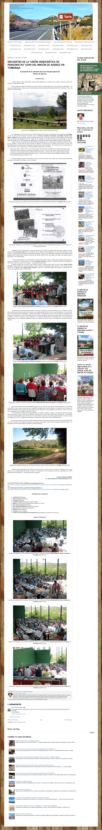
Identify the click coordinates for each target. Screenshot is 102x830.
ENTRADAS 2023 (36, 52)
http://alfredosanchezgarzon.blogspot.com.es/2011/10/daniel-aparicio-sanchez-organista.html (30, 489)
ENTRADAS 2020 (58, 49)
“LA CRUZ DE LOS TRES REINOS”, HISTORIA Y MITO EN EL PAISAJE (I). (32, 797)
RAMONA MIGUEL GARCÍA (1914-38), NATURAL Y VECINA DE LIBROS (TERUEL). (35, 765)
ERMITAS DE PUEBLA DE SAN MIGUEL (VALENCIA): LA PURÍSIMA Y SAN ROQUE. (89, 210)
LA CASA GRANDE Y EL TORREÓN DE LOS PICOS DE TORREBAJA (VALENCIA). (89, 249)
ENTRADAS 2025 (65, 52)
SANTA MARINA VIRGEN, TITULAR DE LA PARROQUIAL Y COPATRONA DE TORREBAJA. (36, 805)
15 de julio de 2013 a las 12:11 (18, 714)
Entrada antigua (68, 719)
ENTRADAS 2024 (51, 52)
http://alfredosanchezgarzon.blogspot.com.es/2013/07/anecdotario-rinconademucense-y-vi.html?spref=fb (33, 484)
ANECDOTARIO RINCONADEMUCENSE (37, 42)
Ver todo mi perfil (81, 123)
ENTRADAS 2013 (43, 45)
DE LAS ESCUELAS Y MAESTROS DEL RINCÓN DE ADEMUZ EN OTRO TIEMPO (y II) (89, 276)
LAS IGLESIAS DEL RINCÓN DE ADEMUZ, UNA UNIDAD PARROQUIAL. (89, 224)
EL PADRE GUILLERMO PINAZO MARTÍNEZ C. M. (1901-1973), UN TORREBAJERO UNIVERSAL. (86, 180)
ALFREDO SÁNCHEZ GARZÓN (86, 121)
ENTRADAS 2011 (15, 45)
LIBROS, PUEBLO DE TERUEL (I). (23, 789)
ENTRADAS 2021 (72, 49)
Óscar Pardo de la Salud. (17, 707)
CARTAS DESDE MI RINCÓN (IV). (89, 236)
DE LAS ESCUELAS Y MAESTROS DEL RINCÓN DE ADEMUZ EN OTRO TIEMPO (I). (35, 773)
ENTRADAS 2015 (72, 45)
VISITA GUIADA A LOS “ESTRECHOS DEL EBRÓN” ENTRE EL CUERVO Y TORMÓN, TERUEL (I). (38, 757)
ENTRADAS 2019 (43, 49)
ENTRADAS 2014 (58, 45)
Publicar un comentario (15, 717)
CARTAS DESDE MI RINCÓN (62, 42)
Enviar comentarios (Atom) (20, 722)
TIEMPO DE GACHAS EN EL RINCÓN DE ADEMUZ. (89, 164)
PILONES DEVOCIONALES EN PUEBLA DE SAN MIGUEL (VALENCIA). (89, 263)
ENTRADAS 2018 (29, 49)
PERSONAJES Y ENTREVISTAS (84, 42)
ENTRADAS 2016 (86, 45)
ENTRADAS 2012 (29, 45)
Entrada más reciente (12, 719)
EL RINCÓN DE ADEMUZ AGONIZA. (24, 781)
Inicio (41, 719)
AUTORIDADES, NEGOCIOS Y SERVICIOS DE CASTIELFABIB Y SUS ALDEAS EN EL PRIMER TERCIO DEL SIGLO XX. (85, 196)
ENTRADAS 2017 (15, 49)
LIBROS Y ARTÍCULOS (15, 42)
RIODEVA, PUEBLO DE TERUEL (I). (24, 814)
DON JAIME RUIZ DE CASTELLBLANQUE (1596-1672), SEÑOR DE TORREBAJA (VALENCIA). (86, 150)
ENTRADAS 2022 (86, 49)
